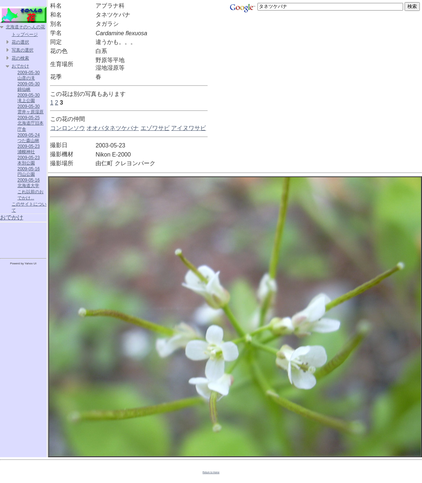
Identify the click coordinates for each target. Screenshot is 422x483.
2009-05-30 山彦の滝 (28, 75)
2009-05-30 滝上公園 (28, 98)
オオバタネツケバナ (112, 128)
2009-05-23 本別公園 (28, 160)
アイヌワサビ (188, 128)
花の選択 (20, 42)
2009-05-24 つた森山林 (28, 138)
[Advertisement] (23, 239)
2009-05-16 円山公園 (28, 171)
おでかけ (20, 66)
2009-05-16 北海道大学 (28, 183)
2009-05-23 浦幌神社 (28, 149)
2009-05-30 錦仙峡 (28, 86)
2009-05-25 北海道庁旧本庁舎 (30, 123)
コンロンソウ (67, 128)
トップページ (25, 34)
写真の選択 (22, 50)
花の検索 (20, 58)
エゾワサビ (155, 128)
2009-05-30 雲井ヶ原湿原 (30, 109)
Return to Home (211, 472)
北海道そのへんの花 (25, 26)
